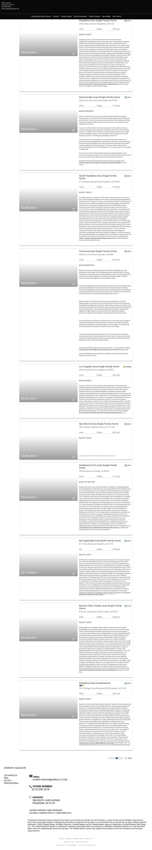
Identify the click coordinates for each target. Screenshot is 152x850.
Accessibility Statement (67, 845)
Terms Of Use (69, 841)
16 (125, 758)
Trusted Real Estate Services (41, 16)
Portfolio (56, 16)
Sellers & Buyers (94, 16)
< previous (112, 758)
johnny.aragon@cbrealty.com (10, 8)
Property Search (66, 16)
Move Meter (106, 16)
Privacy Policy (82, 841)
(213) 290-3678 (6, 7)
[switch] (73, 53)
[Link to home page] (76, 4)
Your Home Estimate (119, 16)
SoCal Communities (80, 16)
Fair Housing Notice (87, 845)
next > (130, 758)
